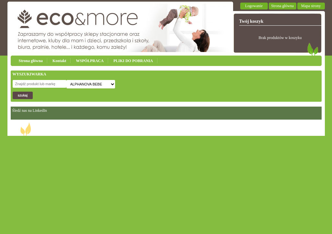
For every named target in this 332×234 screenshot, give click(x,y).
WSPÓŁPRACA (89, 60)
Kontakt (59, 60)
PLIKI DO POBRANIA (133, 60)
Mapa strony (311, 6)
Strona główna (282, 6)
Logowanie (254, 6)
